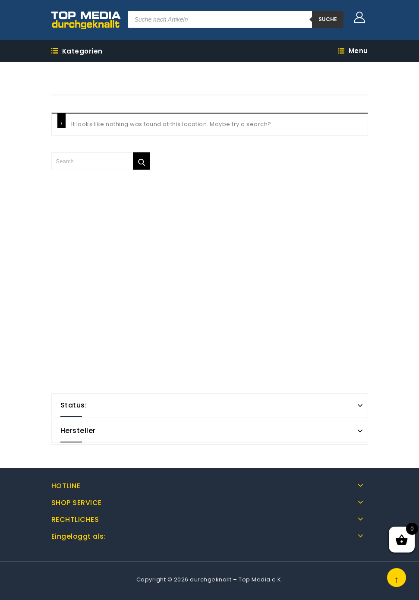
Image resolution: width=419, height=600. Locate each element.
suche (327, 19)
